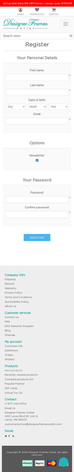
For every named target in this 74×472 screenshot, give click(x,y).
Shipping (10, 279)
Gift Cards (11, 388)
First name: (37, 70)
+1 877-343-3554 (15, 403)
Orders (9, 355)
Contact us (12, 317)
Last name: (37, 85)
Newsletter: (37, 155)
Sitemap (10, 335)
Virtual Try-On (13, 392)
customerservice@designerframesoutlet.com (33, 424)
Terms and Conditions (18, 297)
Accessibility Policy (17, 301)
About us (10, 306)
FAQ (7, 321)
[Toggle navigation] (65, 24)
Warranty (10, 288)
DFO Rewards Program (19, 326)
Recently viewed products (21, 374)
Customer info (14, 346)
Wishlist (9, 359)
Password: (37, 192)
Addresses (11, 350)
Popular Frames (14, 383)
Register (37, 237)
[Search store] (37, 36)
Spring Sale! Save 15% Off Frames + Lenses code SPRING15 (37, 3)
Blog (7, 330)
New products (14, 370)
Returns (9, 283)
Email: (37, 114)
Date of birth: (37, 100)
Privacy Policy (13, 292)
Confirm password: (37, 207)
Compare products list (19, 379)
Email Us (10, 408)
